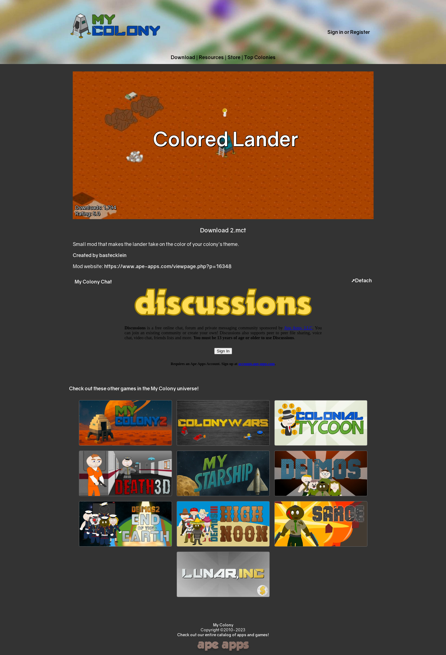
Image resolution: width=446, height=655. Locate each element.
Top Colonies (260, 57)
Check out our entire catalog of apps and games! (223, 634)
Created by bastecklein (100, 255)
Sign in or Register (348, 32)
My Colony (223, 624)
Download (183, 57)
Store (233, 57)
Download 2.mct (223, 230)
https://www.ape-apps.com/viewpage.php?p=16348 (167, 266)
